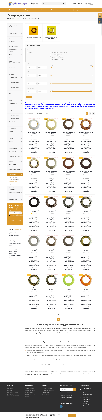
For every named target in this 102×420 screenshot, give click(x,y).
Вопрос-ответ (46, 392)
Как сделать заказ (47, 388)
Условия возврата (30, 394)
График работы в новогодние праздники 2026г (15, 243)
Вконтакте (61, 406)
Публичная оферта (12, 392)
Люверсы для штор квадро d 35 (51, 37)
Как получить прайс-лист (49, 390)
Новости (9, 390)
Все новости (18, 229)
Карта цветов (45, 394)
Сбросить (36, 97)
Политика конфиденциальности (13, 395)
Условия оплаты (29, 388)
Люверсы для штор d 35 (34, 37)
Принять (71, 415)
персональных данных (16, 220)
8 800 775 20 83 (77, 3)
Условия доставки (30, 390)
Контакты (10, 388)
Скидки (27, 396)
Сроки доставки (29, 392)
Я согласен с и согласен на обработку (16, 217)
